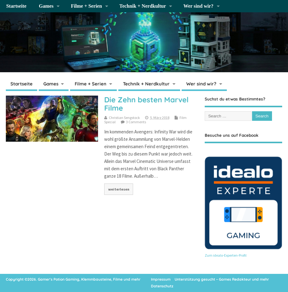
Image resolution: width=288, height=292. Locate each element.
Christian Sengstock (124, 117)
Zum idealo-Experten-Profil (226, 255)
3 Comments (136, 122)
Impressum (161, 279)
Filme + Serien (86, 6)
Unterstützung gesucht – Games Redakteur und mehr (222, 279)
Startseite (16, 6)
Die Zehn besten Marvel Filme (146, 103)
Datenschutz (162, 286)
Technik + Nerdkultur (142, 6)
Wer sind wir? (198, 6)
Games (46, 6)
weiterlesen (118, 189)
